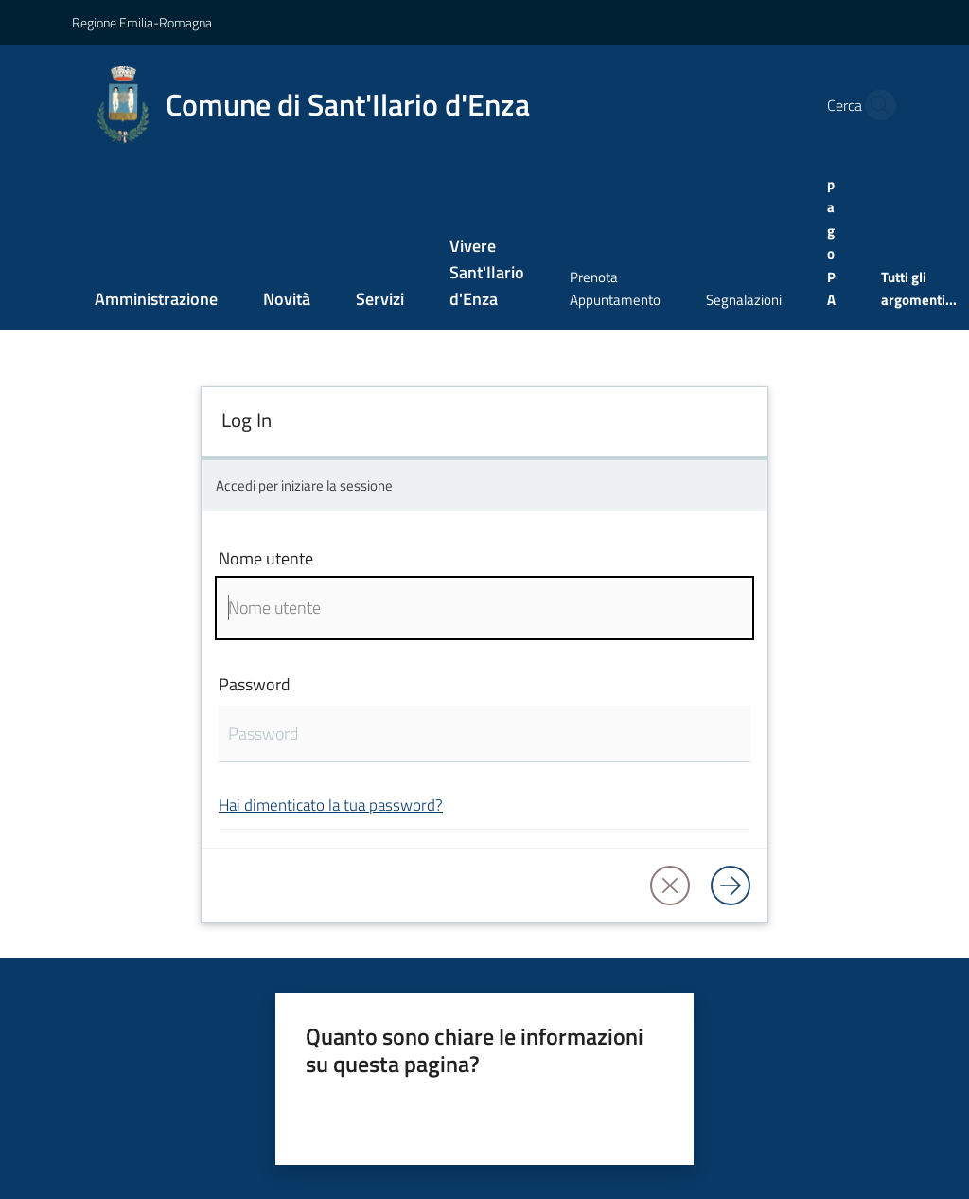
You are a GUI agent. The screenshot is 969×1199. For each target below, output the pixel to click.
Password (255, 684)
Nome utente (266, 558)
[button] (875, 105)
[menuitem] (156, 301)
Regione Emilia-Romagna (142, 22)
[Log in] (730, 885)
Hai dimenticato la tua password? (331, 804)
